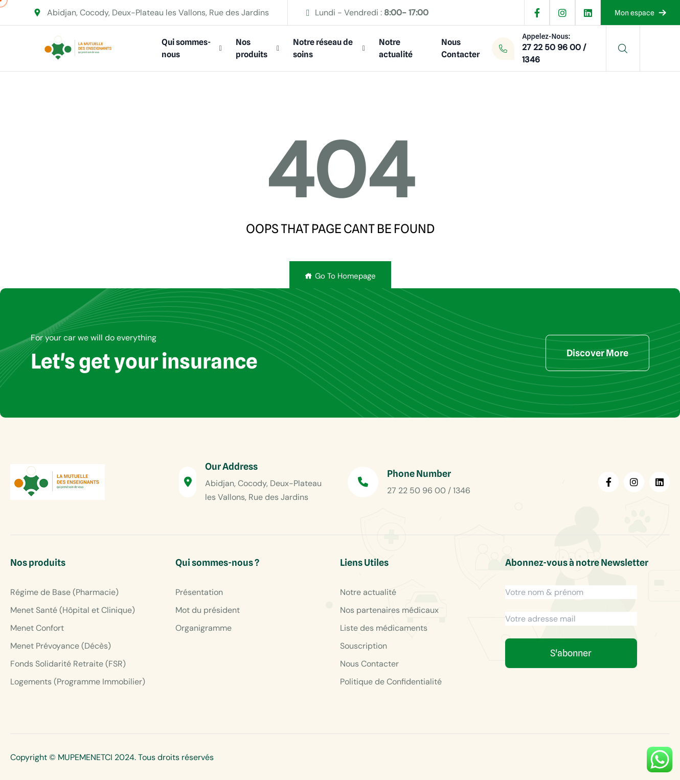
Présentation (199, 592)
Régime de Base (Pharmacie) (64, 592)
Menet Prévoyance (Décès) (60, 645)
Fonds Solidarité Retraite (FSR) (68, 663)
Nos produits (251, 48)
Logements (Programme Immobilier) (77, 681)
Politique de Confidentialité (391, 681)
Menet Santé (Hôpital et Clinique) (72, 610)
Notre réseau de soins (323, 48)
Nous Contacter (460, 48)
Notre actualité (396, 48)
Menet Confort (37, 628)
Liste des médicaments (383, 628)
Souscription (363, 645)
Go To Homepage (340, 276)
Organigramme (203, 628)
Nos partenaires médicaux (389, 610)
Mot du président (207, 610)
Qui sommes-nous (186, 48)
